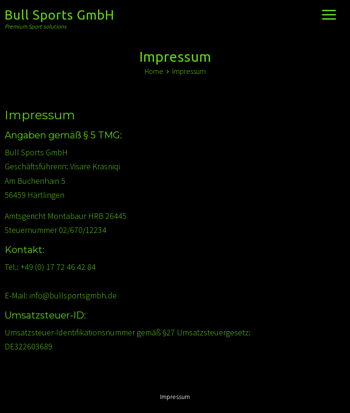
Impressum (175, 397)
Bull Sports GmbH (59, 14)
